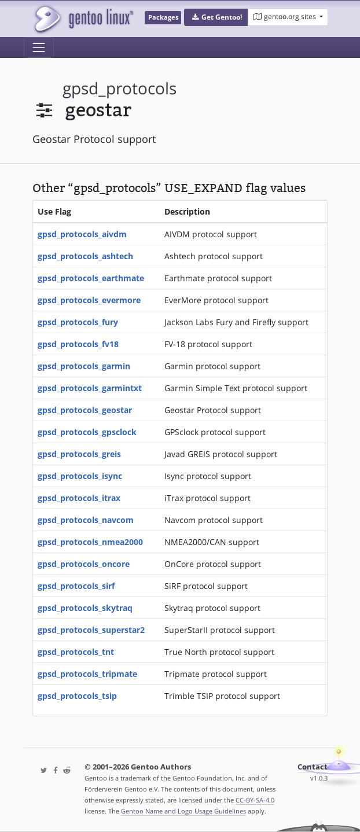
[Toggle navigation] (39, 47)
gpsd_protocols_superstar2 (91, 629)
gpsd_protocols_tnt (76, 651)
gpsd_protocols (120, 88)
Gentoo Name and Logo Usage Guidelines (183, 811)
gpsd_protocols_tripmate (87, 673)
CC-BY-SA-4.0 (255, 800)
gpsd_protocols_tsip (77, 695)
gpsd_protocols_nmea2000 (90, 541)
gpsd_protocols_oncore (84, 563)
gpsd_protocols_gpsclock (87, 431)
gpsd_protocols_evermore (89, 299)
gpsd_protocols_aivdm (82, 234)
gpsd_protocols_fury (78, 321)
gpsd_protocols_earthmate (91, 278)
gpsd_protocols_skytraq (85, 607)
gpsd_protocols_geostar (85, 409)
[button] (216, 17)
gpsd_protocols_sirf (76, 585)
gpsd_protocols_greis (79, 453)
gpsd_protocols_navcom (86, 519)
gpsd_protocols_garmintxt (90, 387)
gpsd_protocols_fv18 (78, 343)
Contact (312, 767)
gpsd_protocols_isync (80, 475)
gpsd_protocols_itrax (79, 497)
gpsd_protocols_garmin (84, 365)
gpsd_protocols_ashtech (85, 256)
